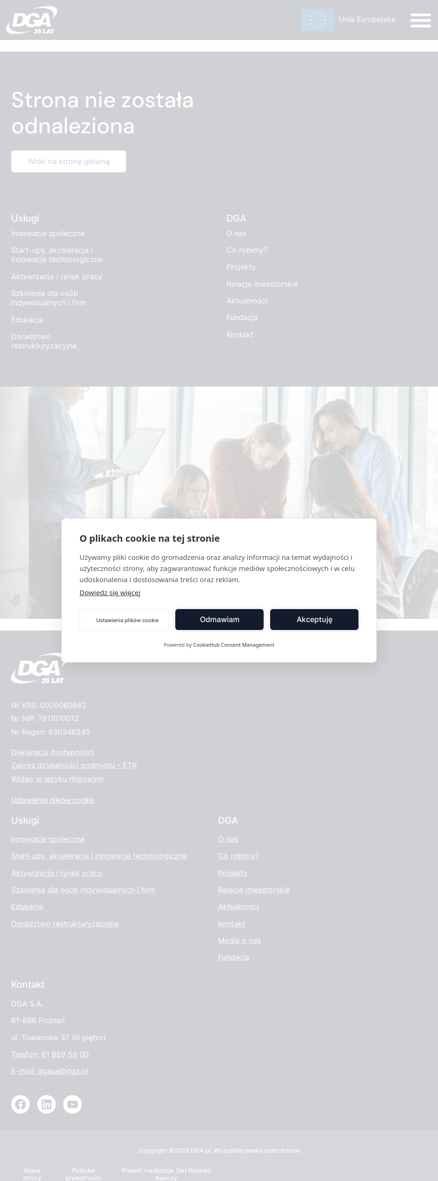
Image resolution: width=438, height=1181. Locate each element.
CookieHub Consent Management (233, 644)
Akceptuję (314, 619)
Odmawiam (219, 619)
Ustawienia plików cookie (127, 620)
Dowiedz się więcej (110, 592)
